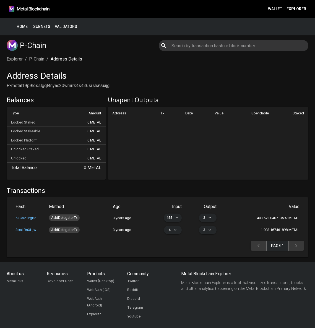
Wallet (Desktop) (100, 281)
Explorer (296, 9)
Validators (66, 27)
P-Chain (36, 59)
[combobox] (233, 45)
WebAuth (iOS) (99, 290)
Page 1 (277, 246)
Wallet (275, 9)
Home (22, 27)
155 (173, 218)
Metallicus (15, 281)
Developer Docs (60, 281)
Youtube (134, 316)
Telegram (135, 307)
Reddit (132, 290)
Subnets (42, 27)
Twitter (133, 281)
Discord (133, 298)
